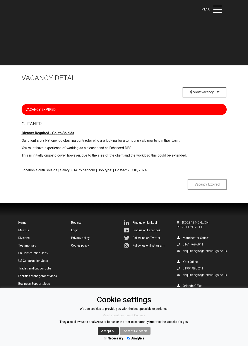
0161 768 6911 (193, 244)
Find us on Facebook (142, 230)
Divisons (24, 238)
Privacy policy (80, 238)
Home (22, 222)
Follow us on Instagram (144, 245)
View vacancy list (204, 92)
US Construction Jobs (33, 260)
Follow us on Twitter (142, 238)
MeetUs (23, 230)
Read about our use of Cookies (124, 315)
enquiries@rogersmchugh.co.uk (205, 251)
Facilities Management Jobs (37, 276)
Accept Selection (135, 331)
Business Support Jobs (34, 283)
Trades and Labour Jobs (34, 268)
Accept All (108, 331)
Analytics (135, 338)
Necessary (113, 338)
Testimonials (27, 245)
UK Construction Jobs (33, 253)
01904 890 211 (193, 268)
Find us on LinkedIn (141, 222)
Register (77, 222)
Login (75, 230)
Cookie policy (80, 245)
